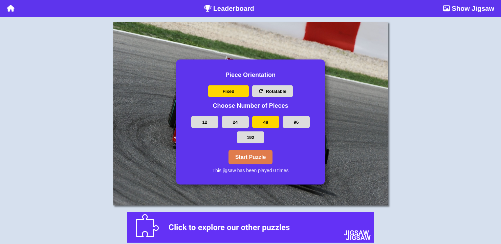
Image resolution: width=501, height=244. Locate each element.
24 (235, 121)
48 (265, 121)
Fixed (229, 91)
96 (296, 121)
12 (205, 121)
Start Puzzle (250, 157)
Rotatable (272, 91)
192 (250, 137)
